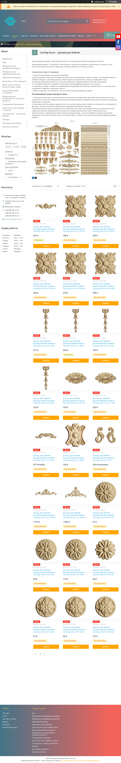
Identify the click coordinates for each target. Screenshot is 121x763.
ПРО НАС (5, 713)
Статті (88, 36)
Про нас (25, 36)
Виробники (7, 59)
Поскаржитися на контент (70, 761)
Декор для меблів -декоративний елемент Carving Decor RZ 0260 (74, 629)
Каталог (14, 36)
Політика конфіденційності (90, 761)
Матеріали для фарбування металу (11, 73)
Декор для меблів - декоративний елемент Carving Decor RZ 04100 (74, 229)
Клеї (5, 62)
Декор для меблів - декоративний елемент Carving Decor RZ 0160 (44, 572)
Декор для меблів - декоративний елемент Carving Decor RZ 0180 (74, 572)
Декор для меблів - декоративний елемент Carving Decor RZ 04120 (104, 229)
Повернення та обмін (67, 36)
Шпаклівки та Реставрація (14, 81)
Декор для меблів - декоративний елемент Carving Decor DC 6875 (74, 457)
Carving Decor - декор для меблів (14, 115)
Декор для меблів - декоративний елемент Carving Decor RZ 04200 (104, 286)
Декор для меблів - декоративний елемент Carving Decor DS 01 (104, 457)
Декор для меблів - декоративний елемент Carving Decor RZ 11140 (104, 400)
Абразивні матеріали (12, 77)
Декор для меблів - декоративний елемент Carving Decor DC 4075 (44, 457)
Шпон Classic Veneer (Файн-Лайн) (45, 727)
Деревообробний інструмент (10, 92)
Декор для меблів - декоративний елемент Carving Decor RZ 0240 (44, 629)
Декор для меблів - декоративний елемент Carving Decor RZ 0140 (104, 515)
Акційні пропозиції (9, 727)
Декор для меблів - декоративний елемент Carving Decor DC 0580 (44, 343)
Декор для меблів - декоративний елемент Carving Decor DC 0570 (74, 343)
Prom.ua (72, 758)
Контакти (34, 36)
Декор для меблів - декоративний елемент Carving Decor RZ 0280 (104, 629)
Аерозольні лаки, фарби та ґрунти (13, 109)
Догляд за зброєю (11, 127)
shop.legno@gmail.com (13, 219)
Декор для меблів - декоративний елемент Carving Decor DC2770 (44, 229)
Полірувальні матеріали (13, 104)
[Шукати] (87, 21)
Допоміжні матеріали (12, 123)
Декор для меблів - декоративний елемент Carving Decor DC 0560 (104, 343)
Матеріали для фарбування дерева (11, 67)
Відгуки (81, 36)
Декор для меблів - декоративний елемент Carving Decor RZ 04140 (44, 286)
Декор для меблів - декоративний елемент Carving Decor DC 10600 (44, 515)
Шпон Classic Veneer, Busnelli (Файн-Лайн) (12, 86)
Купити (46, 246)
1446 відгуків (99, 1)
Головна (5, 36)
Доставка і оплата (48, 36)
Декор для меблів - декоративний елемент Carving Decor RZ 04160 (74, 286)
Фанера (6, 119)
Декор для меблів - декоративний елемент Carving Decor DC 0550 (44, 400)
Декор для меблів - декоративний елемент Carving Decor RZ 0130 (104, 572)
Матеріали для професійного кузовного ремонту (14, 98)
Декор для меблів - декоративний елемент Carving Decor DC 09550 (74, 515)
